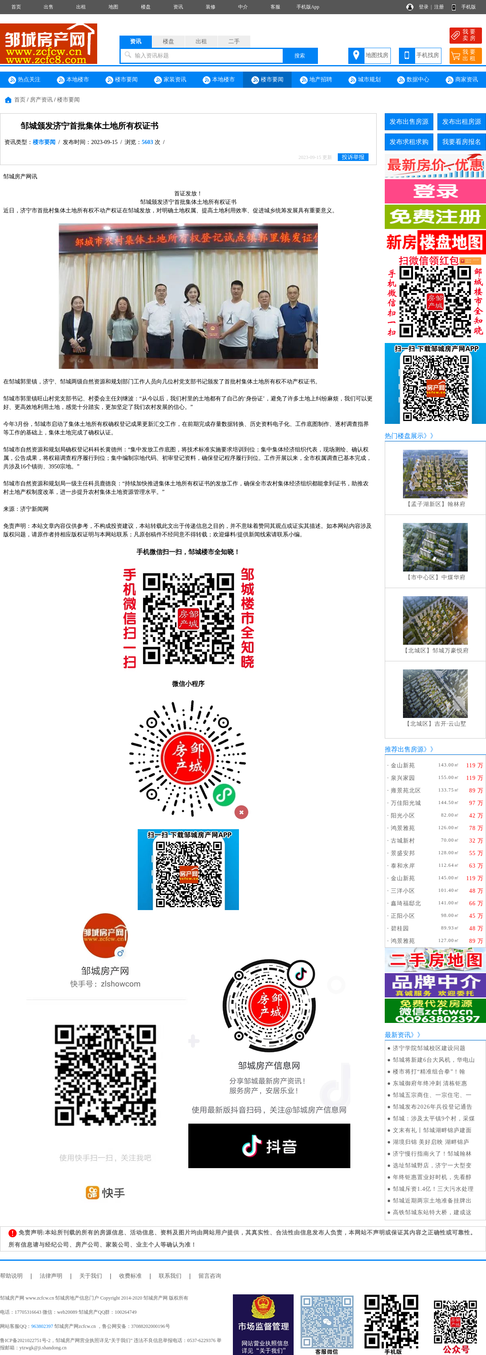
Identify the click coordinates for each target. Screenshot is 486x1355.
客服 (275, 7)
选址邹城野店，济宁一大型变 (432, 1165)
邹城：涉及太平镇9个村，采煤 (434, 1119)
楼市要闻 (121, 80)
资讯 (178, 7)
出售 (48, 7)
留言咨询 (209, 1276)
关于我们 (90, 1276)
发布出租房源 (461, 121)
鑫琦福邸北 (406, 903)
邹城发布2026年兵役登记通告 (433, 1107)
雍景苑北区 (406, 791)
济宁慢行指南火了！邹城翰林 (432, 1154)
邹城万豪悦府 (451, 651)
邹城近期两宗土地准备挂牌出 (432, 1201)
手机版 (468, 7)
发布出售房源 (409, 121)
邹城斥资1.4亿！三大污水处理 (433, 1189)
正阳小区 (403, 916)
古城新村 (403, 841)
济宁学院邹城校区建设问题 (429, 1048)
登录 (423, 7)
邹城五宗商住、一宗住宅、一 (432, 1095)
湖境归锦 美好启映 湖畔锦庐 (431, 1142)
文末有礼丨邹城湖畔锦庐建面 (432, 1130)
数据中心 (413, 80)
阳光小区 (403, 816)
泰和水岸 (403, 866)
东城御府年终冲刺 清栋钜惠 (430, 1083)
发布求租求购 (409, 141)
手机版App (308, 7)
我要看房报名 (461, 141)
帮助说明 (11, 1276)
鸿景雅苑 (403, 828)
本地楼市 (73, 80)
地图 (113, 7)
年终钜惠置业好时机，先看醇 (432, 1177)
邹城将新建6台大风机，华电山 (434, 1060)
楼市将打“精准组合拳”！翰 (429, 1072)
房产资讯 (41, 100)
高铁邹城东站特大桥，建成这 (432, 1212)
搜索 (299, 56)
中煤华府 (453, 577)
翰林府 (457, 504)
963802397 (42, 1326)
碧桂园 (400, 928)
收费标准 (130, 1276)
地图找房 (377, 55)
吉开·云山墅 (451, 724)
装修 (210, 7)
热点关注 (24, 80)
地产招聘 (316, 80)
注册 (439, 7)
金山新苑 (403, 765)
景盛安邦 (403, 853)
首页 (16, 7)
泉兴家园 (403, 778)
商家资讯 (462, 80)
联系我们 (170, 1276)
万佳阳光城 (406, 803)
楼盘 (146, 7)
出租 (81, 7)
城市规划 (364, 80)
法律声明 (51, 1276)
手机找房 (427, 55)
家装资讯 (170, 80)
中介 (243, 7)
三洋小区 (403, 891)
